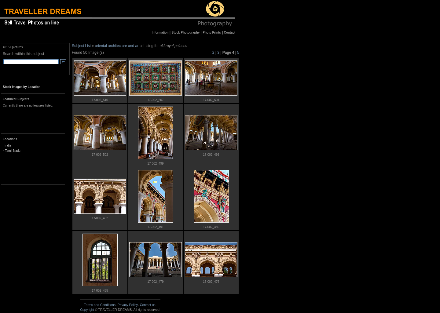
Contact (148, 305)
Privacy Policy (128, 305)
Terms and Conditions (100, 305)
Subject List (81, 46)
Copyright (87, 309)
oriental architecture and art (117, 46)
